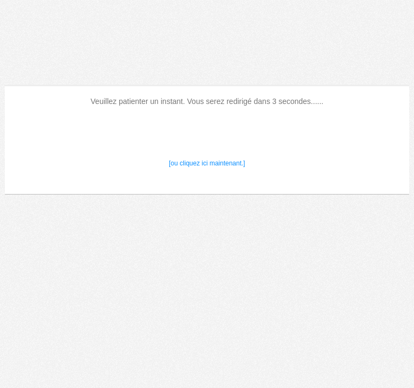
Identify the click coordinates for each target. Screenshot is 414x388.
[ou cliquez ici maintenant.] (207, 163)
